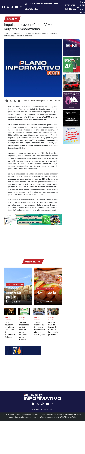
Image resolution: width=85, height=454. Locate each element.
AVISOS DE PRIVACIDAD (66, 417)
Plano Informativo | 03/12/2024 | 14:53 (42, 100)
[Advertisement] (33, 241)
